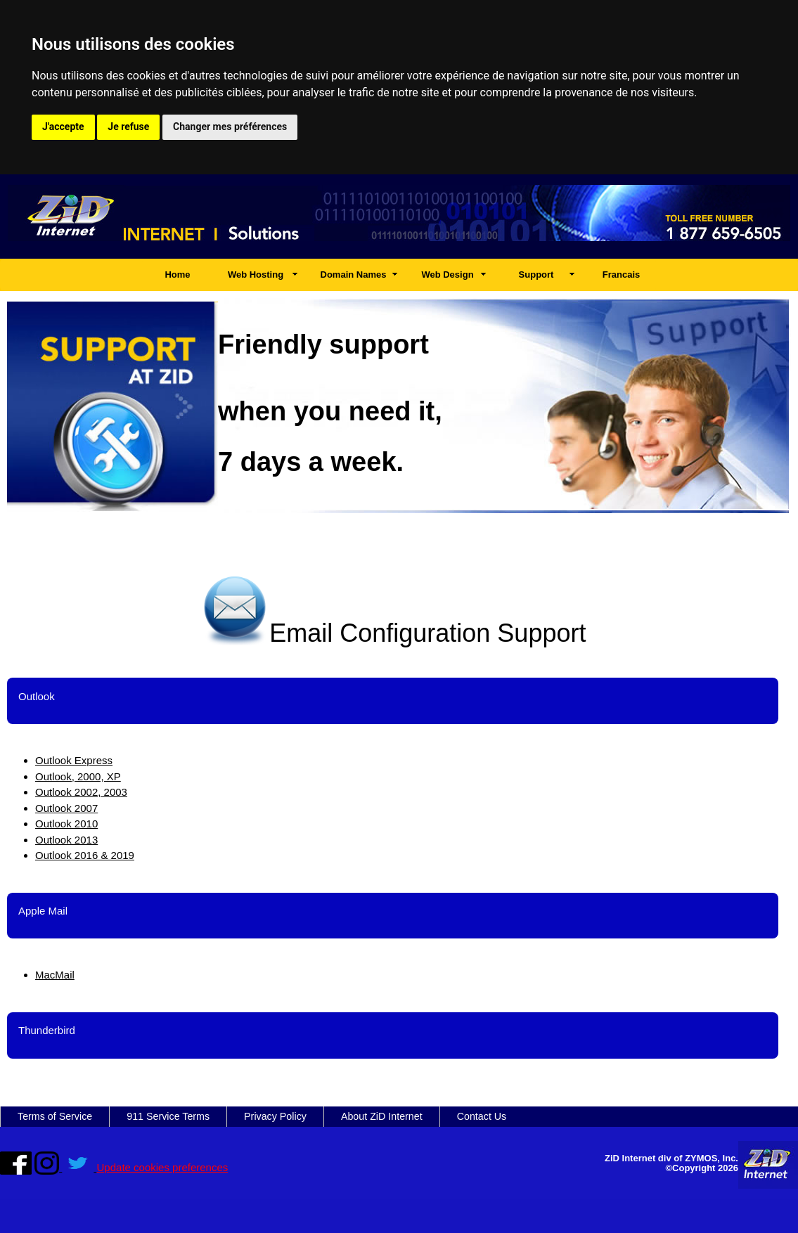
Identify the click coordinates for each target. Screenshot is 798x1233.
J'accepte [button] (63, 126)
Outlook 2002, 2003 (81, 792)
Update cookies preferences (163, 1167)
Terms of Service (55, 1116)
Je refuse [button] (128, 126)
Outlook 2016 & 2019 (84, 855)
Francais (621, 274)
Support (536, 274)
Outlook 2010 (66, 823)
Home (177, 274)
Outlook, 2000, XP (78, 776)
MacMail (55, 975)
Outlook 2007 (66, 808)
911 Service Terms (168, 1116)
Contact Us (482, 1116)
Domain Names (354, 274)
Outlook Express (73, 760)
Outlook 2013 (66, 840)
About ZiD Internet (382, 1116)
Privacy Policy (275, 1116)
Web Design (447, 274)
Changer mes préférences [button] (230, 126)
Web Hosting (255, 274)
